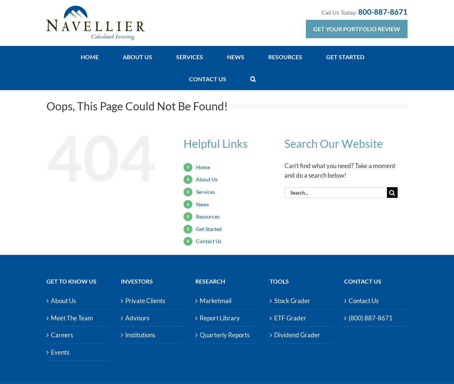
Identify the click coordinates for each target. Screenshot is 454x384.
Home (203, 167)
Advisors (137, 318)
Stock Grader (292, 301)
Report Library (220, 318)
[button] (253, 79)
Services (205, 192)
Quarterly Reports (224, 335)
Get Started (209, 229)
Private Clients (145, 301)
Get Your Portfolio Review (356, 28)
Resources (208, 216)
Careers (62, 335)
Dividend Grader (297, 335)
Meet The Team (72, 318)
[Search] (392, 192)
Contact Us (208, 241)
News (202, 204)
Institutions (140, 335)
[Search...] (335, 192)
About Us (206, 179)
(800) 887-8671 (370, 318)
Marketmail (215, 301)
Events (60, 352)
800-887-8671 (383, 11)
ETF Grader (290, 318)
